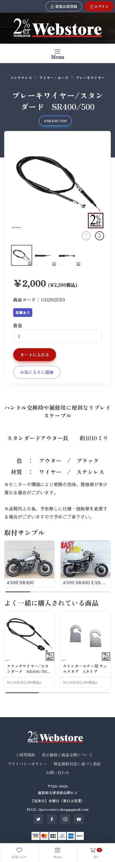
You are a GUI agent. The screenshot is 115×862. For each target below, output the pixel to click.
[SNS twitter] (38, 819)
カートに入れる (34, 354)
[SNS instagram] (65, 819)
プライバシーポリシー (27, 764)
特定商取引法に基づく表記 (77, 764)
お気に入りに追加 (37, 372)
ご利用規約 (25, 754)
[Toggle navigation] (57, 53)
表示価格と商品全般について (67, 754)
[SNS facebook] (52, 819)
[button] (99, 235)
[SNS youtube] (79, 819)
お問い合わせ (57, 772)
